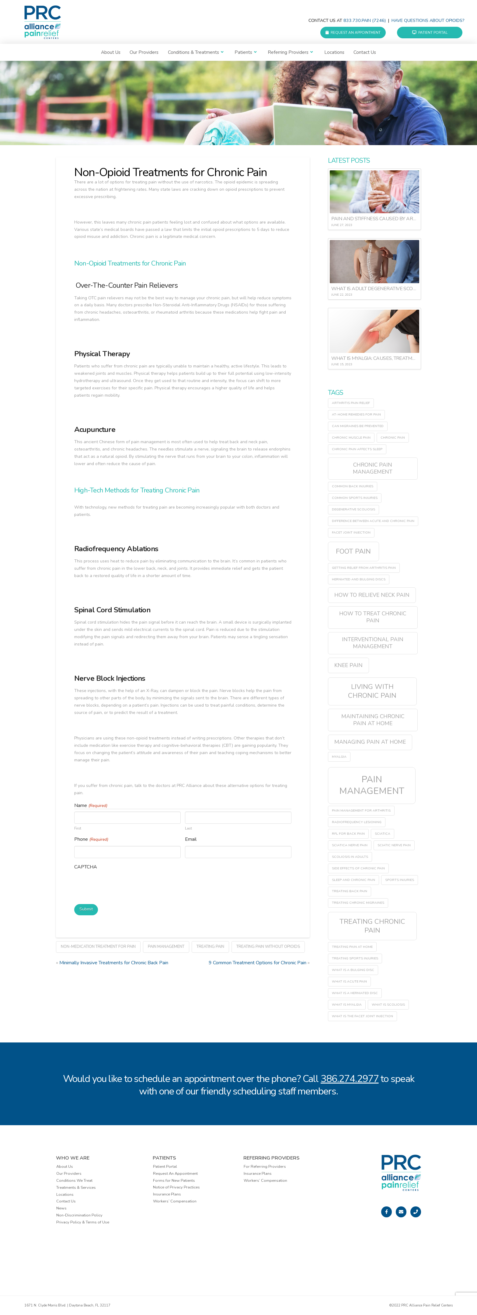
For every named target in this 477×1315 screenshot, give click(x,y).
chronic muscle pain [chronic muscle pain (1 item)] (351, 437)
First (77, 828)
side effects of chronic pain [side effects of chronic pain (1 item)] (358, 868)
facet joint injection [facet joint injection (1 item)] (351, 532)
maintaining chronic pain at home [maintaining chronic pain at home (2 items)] (372, 720)
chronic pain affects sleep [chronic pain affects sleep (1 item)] (357, 449)
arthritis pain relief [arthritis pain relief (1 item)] (351, 403)
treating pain (210, 946)
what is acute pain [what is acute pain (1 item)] (349, 981)
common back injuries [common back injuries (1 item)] (352, 486)
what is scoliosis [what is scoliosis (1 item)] (388, 1004)
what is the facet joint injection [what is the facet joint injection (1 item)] (362, 1016)
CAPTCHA (85, 867)
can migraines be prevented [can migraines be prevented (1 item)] (358, 426)
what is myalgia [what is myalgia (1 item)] (347, 1004)
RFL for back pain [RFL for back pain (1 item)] (348, 833)
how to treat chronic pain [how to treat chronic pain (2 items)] (372, 617)
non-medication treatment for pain (98, 946)
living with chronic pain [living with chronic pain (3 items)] (372, 691)
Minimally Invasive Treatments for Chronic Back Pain (113, 962)
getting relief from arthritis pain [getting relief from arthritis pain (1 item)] (364, 567)
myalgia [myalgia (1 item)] (339, 756)
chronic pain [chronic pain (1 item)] (393, 437)
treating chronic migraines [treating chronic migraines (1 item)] (358, 902)
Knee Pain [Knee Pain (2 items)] (348, 665)
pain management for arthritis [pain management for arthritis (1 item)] (361, 810)
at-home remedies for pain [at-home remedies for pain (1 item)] (356, 414)
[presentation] (120, 885)
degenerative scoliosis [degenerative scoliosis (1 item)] (353, 509)
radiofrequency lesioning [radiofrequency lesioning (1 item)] (356, 822)
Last (188, 828)
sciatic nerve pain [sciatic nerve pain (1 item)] (394, 845)
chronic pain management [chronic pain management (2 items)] (372, 468)
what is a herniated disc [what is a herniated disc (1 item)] (355, 993)
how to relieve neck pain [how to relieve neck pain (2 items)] (371, 595)
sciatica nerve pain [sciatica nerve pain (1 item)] (349, 845)
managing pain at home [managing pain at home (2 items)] (370, 742)
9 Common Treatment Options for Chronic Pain (257, 962)
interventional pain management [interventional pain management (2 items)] (372, 643)
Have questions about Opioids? (428, 20)
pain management (166, 946)
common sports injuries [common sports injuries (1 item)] (355, 498)
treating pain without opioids (268, 946)
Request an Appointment (353, 32)
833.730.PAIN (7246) (364, 20)
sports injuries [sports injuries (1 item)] (399, 880)
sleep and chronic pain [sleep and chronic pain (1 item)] (353, 880)
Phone (91, 839)
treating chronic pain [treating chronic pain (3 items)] (372, 926)
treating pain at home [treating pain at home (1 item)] (352, 947)
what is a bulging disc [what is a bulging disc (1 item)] (353, 970)
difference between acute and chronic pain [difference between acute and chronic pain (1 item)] (373, 521)
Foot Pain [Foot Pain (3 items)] (353, 551)
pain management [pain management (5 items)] (371, 785)
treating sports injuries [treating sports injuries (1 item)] (355, 958)
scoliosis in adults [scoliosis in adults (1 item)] (350, 856)
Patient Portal (429, 32)
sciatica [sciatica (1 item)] (382, 833)
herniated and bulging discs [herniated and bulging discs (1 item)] (358, 579)
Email (191, 839)
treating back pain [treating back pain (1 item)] (349, 891)
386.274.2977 (350, 1078)
